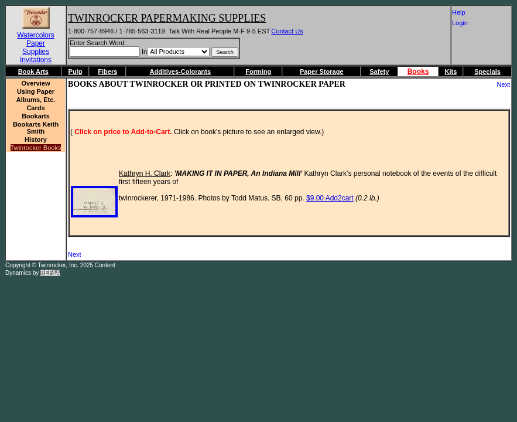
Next (503, 84)
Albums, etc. (36, 99)
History (36, 139)
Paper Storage (322, 71)
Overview (36, 83)
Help (465, 12)
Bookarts (36, 116)
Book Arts (33, 71)
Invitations (36, 60)
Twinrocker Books (36, 147)
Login (464, 22)
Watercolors (35, 35)
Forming (258, 71)
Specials (487, 71)
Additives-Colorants (180, 71)
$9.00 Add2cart (330, 198)
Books (418, 71)
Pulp (76, 71)
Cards (35, 107)
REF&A (50, 273)
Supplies (35, 51)
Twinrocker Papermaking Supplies (167, 18)
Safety (379, 71)
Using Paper (35, 91)
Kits (450, 71)
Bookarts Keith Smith (36, 128)
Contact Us (287, 31)
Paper (35, 43)
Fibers (107, 71)
